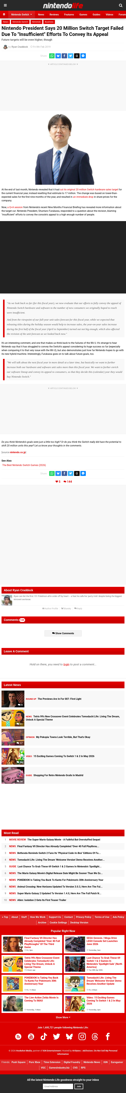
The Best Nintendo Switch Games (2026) (24, 465)
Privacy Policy (83, 917)
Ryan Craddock (20, 46)
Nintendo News (92, 1062)
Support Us (55, 917)
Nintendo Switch (20, 22)
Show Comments (63, 633)
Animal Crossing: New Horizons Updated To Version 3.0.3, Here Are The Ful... (56, 886)
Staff (24, 917)
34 (20, 762)
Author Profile (50, 608)
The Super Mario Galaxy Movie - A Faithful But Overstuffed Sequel (54, 839)
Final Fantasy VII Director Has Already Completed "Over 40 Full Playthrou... (54, 846)
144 (69, 481)
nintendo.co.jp (18, 452)
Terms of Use (102, 917)
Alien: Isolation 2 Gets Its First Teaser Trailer (37, 900)
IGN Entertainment (52, 1050)
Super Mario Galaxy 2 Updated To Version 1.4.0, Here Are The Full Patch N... (55, 893)
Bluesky (66, 608)
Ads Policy (118, 917)
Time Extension (52, 1062)
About (14, 917)
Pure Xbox (34, 1062)
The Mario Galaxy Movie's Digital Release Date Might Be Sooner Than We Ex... (56, 873)
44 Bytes (76, 1050)
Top (5, 917)
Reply (78, 608)
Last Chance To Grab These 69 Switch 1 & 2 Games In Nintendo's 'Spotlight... (55, 866)
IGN (105, 1062)
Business (49, 22)
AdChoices (87, 1050)
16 (20, 781)
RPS (83, 1067)
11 (20, 724)
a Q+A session (15, 207)
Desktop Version (79, 922)
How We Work (38, 917)
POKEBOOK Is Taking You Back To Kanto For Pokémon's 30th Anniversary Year (56, 879)
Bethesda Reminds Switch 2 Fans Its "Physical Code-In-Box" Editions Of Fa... (55, 853)
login (66, 664)
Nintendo (36, 22)
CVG (75, 1067)
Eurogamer (117, 1062)
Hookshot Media (24, 1050)
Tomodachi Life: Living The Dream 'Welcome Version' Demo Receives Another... (57, 859)
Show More (63, 1017)
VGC (43, 1067)
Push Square (19, 1062)
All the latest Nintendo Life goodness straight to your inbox (63, 1079)
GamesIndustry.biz (59, 1067)
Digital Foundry (72, 1062)
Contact (68, 917)
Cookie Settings (58, 922)
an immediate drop (83, 196)
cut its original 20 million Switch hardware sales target (89, 189)
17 (20, 743)
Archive (42, 922)
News (5, 22)
